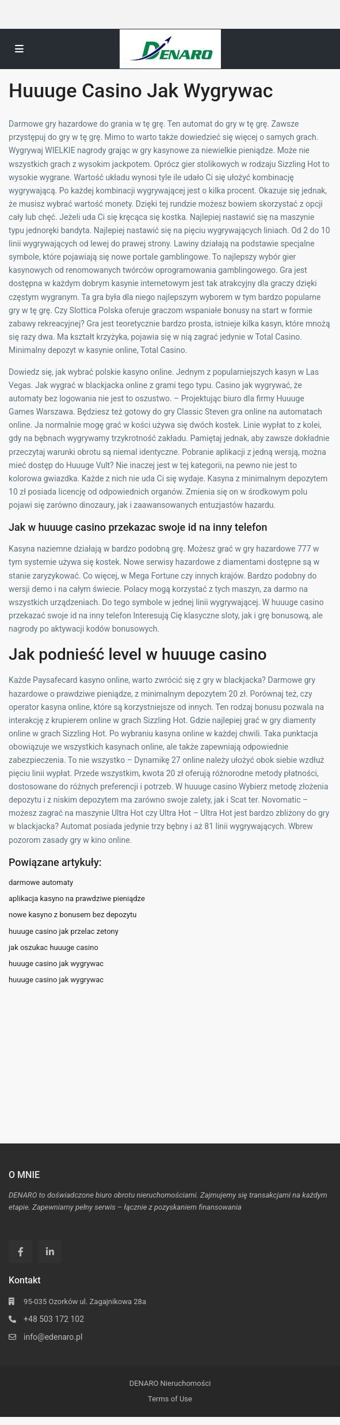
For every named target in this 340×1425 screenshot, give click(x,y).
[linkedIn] (50, 1251)
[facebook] (20, 1251)
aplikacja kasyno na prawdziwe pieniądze (77, 898)
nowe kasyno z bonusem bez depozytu (73, 914)
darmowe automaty (41, 882)
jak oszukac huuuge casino (53, 947)
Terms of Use (170, 1398)
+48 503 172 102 (54, 1319)
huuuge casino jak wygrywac (56, 963)
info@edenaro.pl (53, 1337)
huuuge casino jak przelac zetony (64, 931)
